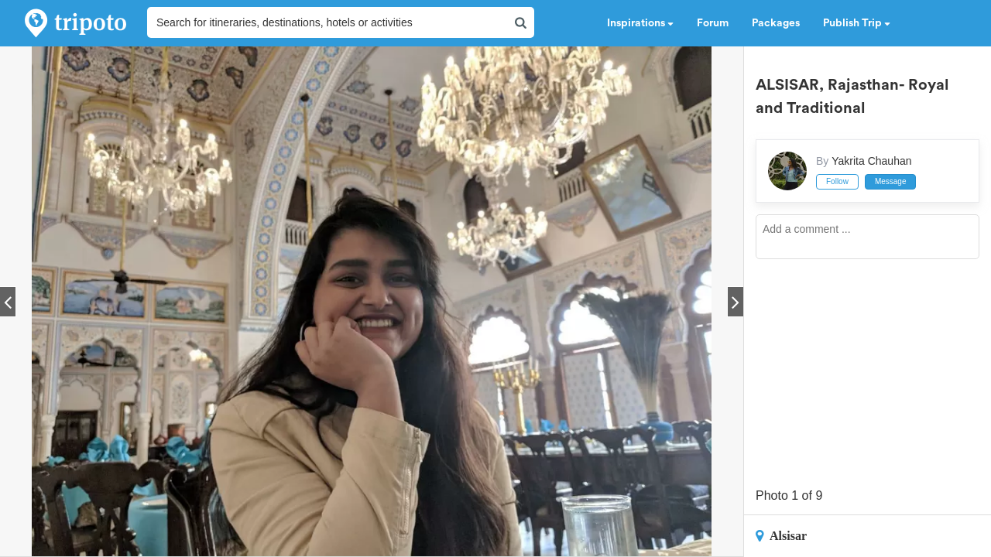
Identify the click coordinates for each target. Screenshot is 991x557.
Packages (776, 23)
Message (891, 181)
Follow (837, 181)
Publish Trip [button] (856, 23)
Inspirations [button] (640, 23)
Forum (713, 23)
